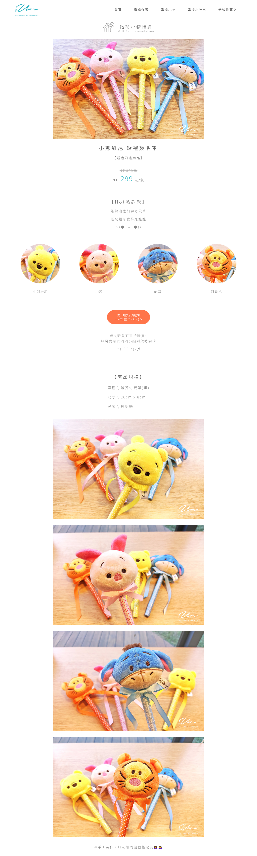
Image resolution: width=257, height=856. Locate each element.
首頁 (118, 9)
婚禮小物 (168, 9)
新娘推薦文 (227, 9)
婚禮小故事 (197, 9)
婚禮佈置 (141, 9)
